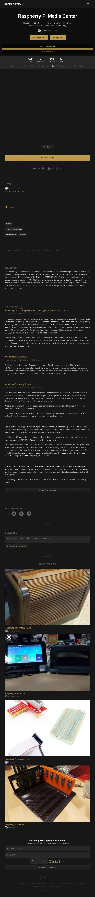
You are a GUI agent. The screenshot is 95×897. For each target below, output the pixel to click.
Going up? (47, 877)
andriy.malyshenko (47, 30)
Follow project (39, 37)
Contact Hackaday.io (27, 883)
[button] (88, 4)
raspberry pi (11, 234)
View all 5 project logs (47, 490)
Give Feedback (42, 883)
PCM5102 (23, 234)
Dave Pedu (11, 827)
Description (14, 66)
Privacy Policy (66, 883)
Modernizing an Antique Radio (18, 628)
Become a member (32, 843)
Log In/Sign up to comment (16, 546)
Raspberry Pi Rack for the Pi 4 (18, 824)
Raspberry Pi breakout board (17, 759)
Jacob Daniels (12, 631)
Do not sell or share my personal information (47, 886)
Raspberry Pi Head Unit (15, 693)
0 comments (39, 314)
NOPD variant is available (16, 357)
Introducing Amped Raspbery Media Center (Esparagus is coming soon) (36, 310)
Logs (55, 66)
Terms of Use (55, 883)
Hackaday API (79, 883)
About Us (14, 883)
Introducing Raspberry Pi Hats (18, 384)
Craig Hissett (12, 696)
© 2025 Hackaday (47, 891)
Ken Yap (10, 762)
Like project (58, 37)
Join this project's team (14, 191)
